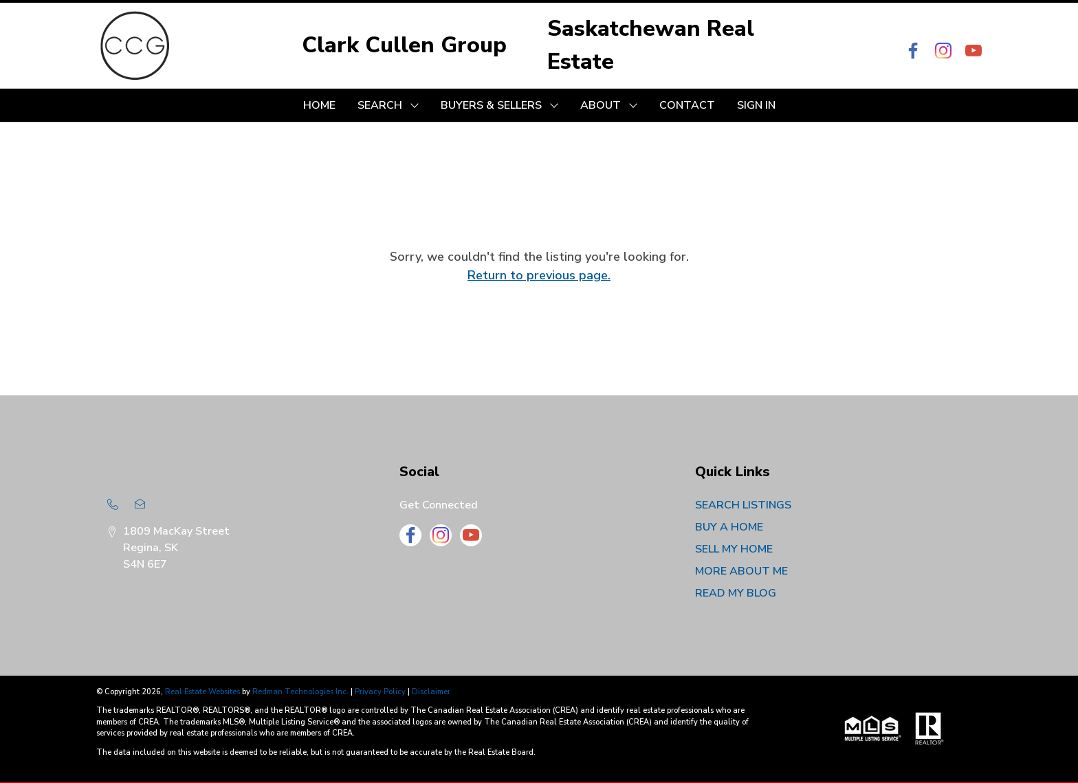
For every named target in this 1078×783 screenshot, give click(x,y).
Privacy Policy (380, 692)
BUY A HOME (729, 527)
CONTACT (687, 105)
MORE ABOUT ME (741, 571)
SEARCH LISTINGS (743, 505)
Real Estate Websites (203, 692)
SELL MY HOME (734, 549)
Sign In (756, 105)
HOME (319, 105)
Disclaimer (431, 692)
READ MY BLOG (735, 593)
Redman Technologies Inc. (301, 692)
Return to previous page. (539, 275)
